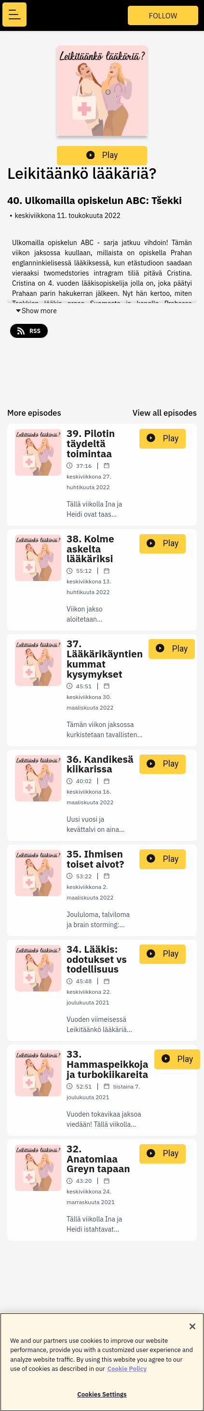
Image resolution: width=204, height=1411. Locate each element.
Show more (36, 311)
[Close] (192, 1330)
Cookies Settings (101, 1398)
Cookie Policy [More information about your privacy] (127, 1372)
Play (102, 155)
